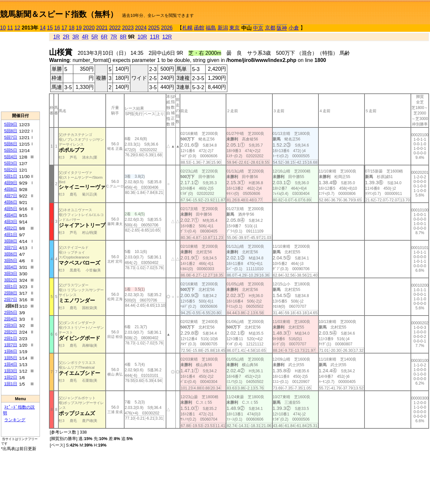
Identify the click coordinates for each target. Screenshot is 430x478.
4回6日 (10, 202)
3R (75, 37)
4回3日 (10, 221)
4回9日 (10, 182)
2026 (167, 27)
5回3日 (10, 163)
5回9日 (10, 124)
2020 (89, 27)
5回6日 (10, 143)
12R (167, 37)
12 (17, 27)
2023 (128, 27)
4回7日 (10, 195)
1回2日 (10, 377)
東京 (234, 27)
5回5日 (10, 150)
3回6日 (10, 254)
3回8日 (10, 241)
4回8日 (10, 189)
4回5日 (10, 208)
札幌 (187, 27)
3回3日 (10, 273)
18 (72, 27)
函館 (199, 27)
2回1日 (10, 338)
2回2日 (10, 331)
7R (113, 37)
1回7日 (10, 344)
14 (43, 27)
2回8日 (10, 293)
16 (57, 27)
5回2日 (10, 169)
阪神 (282, 28)
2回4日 (10, 319)
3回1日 (10, 286)
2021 (102, 27)
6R (104, 37)
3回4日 (10, 267)
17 (64, 27)
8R (123, 37)
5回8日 (10, 130)
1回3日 (10, 370)
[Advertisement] (20, 72)
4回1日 (10, 234)
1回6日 (10, 351)
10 (3, 27)
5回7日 (10, 137)
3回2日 (10, 280)
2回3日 (10, 325)
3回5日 (10, 260)
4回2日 (10, 228)
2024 (141, 27)
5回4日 (10, 156)
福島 (211, 27)
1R (56, 37)
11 (10, 27)
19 (79, 27)
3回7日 (10, 247)
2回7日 (10, 299)
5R (94, 37)
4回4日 (10, 215)
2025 (154, 27)
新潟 (223, 27)
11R (154, 37)
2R (66, 37)
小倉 (294, 27)
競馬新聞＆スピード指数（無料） (59, 14)
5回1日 (10, 176)
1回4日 (10, 364)
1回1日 (10, 383)
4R (85, 37)
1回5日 (10, 357)
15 (50, 27)
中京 (258, 28)
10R (142, 37)
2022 (115, 27)
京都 (270, 27)
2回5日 (10, 312)
